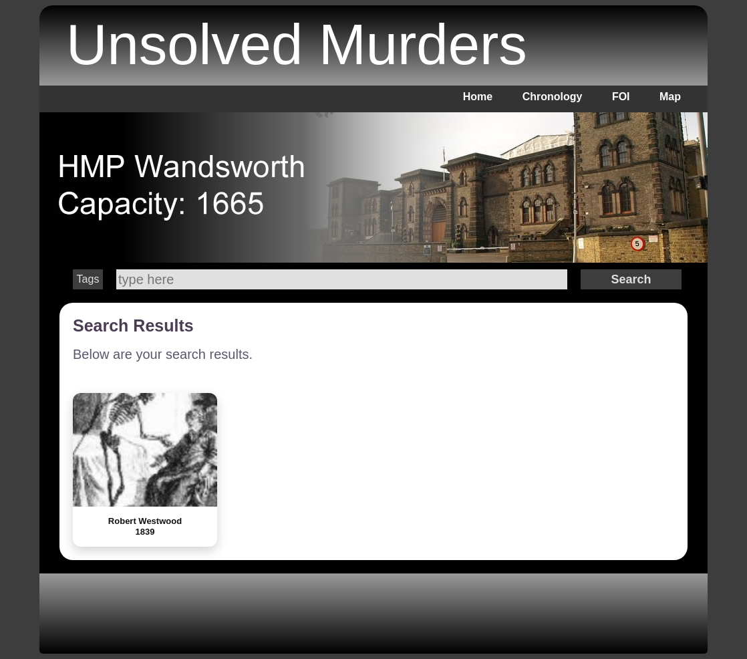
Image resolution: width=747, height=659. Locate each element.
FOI (621, 96)
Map (670, 96)
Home (477, 96)
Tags (88, 279)
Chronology (552, 96)
